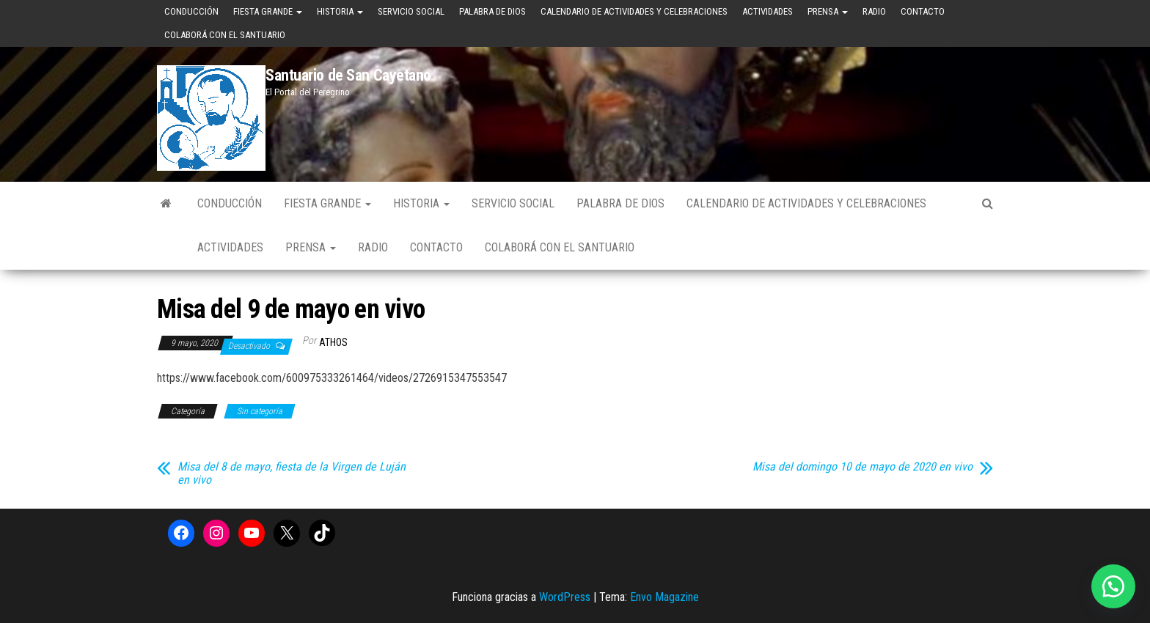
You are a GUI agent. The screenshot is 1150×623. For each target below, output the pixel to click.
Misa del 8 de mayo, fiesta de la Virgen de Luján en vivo (291, 473)
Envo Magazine (664, 597)
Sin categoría (259, 411)
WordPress (564, 597)
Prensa (827, 11)
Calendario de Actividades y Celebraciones (634, 11)
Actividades (767, 11)
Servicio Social (411, 11)
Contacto (923, 11)
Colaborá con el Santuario (224, 34)
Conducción (191, 11)
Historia (340, 11)
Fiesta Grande (267, 11)
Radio (874, 11)
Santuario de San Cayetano (348, 75)
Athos (333, 342)
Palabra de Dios (492, 11)
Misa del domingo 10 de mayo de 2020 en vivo (862, 466)
